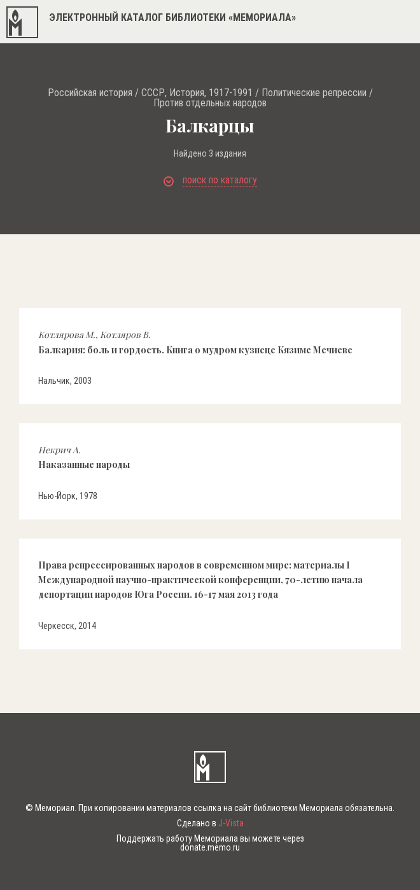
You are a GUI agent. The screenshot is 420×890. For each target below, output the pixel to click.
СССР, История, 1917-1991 (197, 93)
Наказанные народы (84, 457)
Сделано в (210, 823)
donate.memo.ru (210, 847)
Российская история (90, 93)
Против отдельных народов (210, 103)
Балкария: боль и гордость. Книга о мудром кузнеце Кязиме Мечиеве (195, 341)
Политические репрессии (314, 93)
